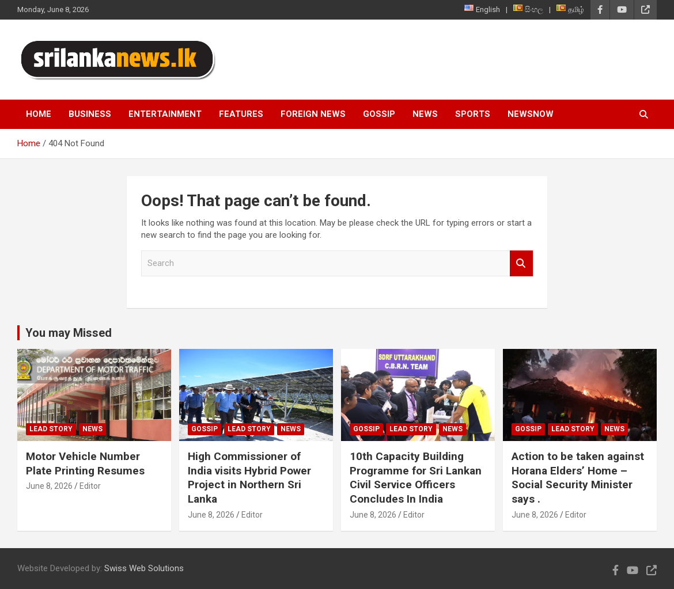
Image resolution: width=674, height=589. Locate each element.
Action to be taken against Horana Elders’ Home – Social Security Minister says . (578, 478)
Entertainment (165, 114)
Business (90, 114)
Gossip (379, 114)
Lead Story (51, 429)
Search (521, 263)
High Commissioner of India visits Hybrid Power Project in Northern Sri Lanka (249, 478)
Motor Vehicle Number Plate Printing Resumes (85, 463)
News (425, 114)
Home (38, 114)
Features (241, 114)
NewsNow (531, 114)
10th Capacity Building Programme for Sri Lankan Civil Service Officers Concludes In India (416, 478)
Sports (472, 114)
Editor (90, 486)
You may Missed (68, 333)
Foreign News (313, 114)
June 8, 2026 (49, 486)
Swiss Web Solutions (144, 568)
